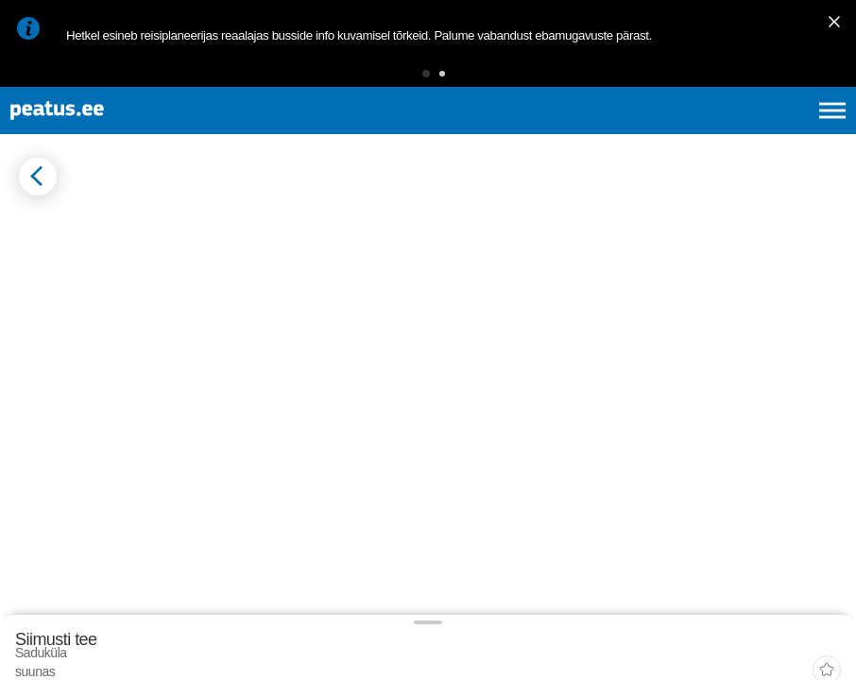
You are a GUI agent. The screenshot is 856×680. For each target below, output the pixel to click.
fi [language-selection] (732, 132)
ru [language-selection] (781, 132)
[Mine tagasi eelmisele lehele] (30, 225)
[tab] (104, 301)
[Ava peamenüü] (832, 132)
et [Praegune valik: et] (630, 132)
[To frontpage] (108, 132)
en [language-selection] (682, 132)
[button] (396, 80)
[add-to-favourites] (420, 243)
